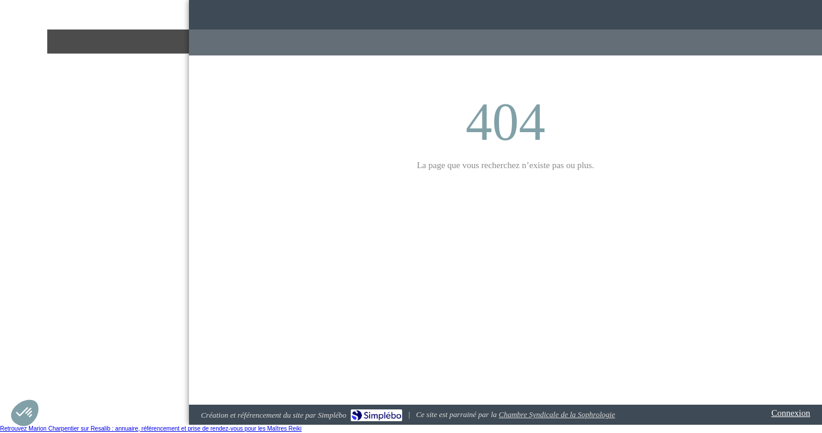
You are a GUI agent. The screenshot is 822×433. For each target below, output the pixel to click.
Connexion (790, 413)
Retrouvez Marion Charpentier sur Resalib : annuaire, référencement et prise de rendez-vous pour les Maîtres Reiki (151, 428)
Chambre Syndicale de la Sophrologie (557, 414)
